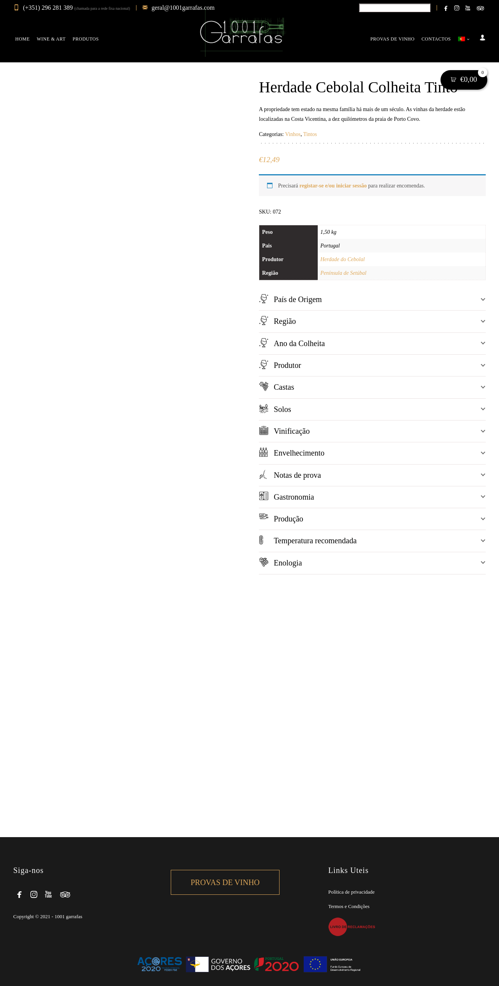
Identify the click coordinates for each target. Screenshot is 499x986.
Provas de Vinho (225, 882)
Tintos (310, 134)
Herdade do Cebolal (342, 259)
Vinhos (293, 134)
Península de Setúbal (343, 273)
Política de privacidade (351, 892)
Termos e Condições (349, 906)
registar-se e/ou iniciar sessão (333, 186)
